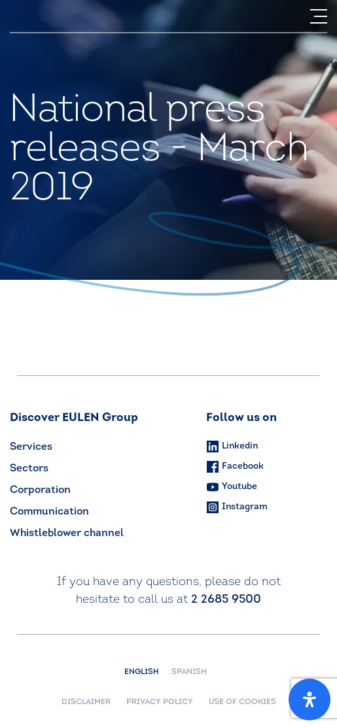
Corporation (40, 490)
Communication (49, 512)
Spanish (189, 672)
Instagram (237, 507)
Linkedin (232, 446)
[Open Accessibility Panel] (309, 699)
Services (31, 447)
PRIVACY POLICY (159, 702)
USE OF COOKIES (242, 702)
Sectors (29, 469)
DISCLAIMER (86, 702)
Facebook (235, 467)
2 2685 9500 (226, 600)
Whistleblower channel (67, 533)
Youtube (231, 487)
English (144, 672)
